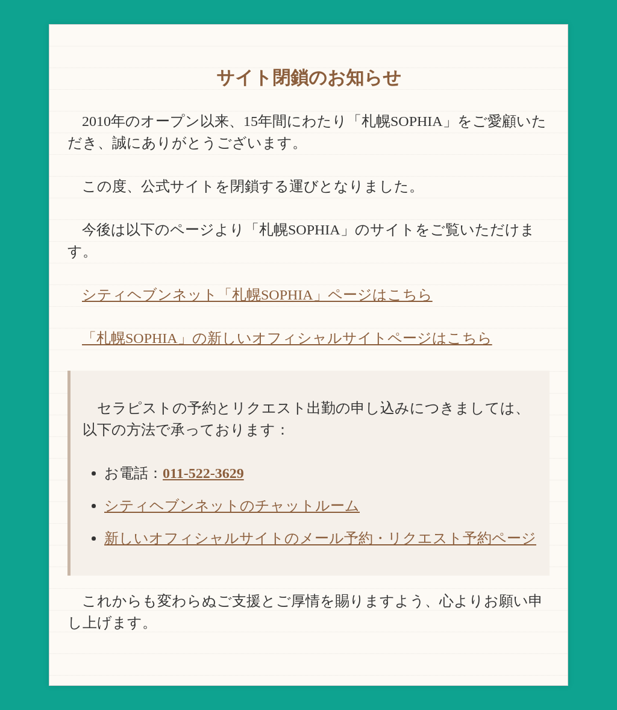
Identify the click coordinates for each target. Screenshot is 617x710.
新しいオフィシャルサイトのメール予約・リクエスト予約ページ (320, 538)
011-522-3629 (203, 473)
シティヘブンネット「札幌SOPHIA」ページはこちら (257, 295)
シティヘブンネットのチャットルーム (232, 506)
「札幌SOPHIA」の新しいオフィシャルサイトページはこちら (287, 338)
